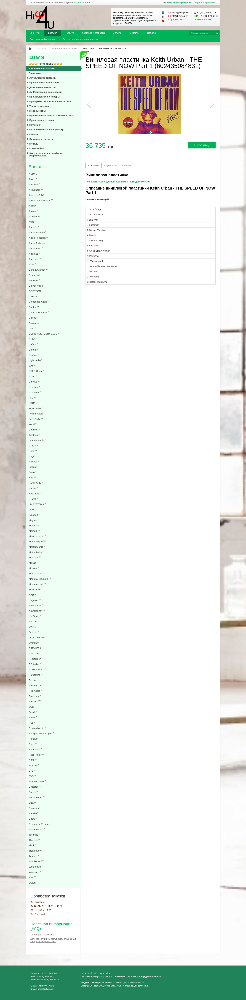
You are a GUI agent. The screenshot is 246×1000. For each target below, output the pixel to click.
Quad (33, 712)
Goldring (34, 435)
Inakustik (34, 467)
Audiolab (34, 253)
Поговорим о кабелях (42, 934)
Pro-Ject (35, 701)
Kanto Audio (36, 483)
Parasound (36, 674)
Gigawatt (34, 429)
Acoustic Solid (37, 195)
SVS (32, 776)
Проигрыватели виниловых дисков (50, 101)
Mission (34, 568)
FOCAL (33, 403)
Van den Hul (36, 861)
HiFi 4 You (34, 33)
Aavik (33, 179)
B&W (32, 264)
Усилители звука (39, 106)
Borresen (34, 280)
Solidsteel (35, 786)
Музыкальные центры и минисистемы (51, 115)
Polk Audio (35, 690)
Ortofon (34, 642)
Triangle (34, 856)
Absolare (34, 184)
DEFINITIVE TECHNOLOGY (44, 333)
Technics (34, 834)
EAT (32, 365)
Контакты (134, 33)
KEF (32, 477)
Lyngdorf (34, 515)
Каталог (52, 33)
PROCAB (35, 653)
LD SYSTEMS (37, 504)
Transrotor (35, 850)
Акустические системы (42, 78)
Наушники (35, 125)
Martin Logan (37, 541)
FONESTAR (36, 408)
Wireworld (35, 872)
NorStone (35, 616)
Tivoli (33, 845)
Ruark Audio (36, 754)
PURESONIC (36, 669)
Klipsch (34, 499)
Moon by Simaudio (40, 579)
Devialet (34, 355)
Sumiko (33, 813)
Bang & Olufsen (38, 269)
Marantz (34, 531)
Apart (32, 205)
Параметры (110, 165)
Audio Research (38, 237)
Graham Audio (37, 440)
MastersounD (37, 547)
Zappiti (33, 882)
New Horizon (37, 610)
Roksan (33, 738)
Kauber (33, 488)
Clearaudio (36, 323)
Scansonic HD (37, 781)
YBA (32, 877)
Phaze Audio (36, 685)
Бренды (36, 166)
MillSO (33, 563)
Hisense (34, 461)
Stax (32, 802)
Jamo (33, 472)
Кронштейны (36, 148)
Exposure (35, 392)
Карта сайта (104, 973)
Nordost (34, 621)
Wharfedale (36, 866)
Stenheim (34, 808)
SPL (32, 770)
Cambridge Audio (39, 301)
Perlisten (34, 680)
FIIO (32, 397)
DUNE (33, 339)
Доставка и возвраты (93, 33)
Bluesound (35, 275)
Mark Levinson (37, 536)
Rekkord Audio (37, 728)
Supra (33, 818)
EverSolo (34, 387)
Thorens (34, 840)
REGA (33, 717)
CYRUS (34, 296)
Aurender (35, 259)
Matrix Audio (36, 552)
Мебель (33, 143)
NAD (32, 595)
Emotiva (34, 381)
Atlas (32, 221)
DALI (32, 328)
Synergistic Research (41, 824)
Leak (32, 509)
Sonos (33, 792)
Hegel (33, 456)
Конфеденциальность (150, 976)
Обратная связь (176, 19)
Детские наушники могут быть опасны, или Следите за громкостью (53, 940)
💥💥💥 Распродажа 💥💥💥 (45, 63)
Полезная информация (42, 39)
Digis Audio (35, 360)
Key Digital (35, 493)
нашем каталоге (82, 2)
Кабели (33, 134)
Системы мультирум (41, 139)
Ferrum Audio (36, 413)
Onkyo (33, 626)
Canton (34, 307)
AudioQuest (36, 248)
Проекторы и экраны (41, 120)
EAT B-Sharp (36, 371)
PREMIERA (36, 648)
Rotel (33, 744)
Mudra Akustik (37, 584)
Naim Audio (36, 605)
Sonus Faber (37, 797)
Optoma (34, 632)
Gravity (33, 445)
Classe (33, 317)
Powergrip (35, 696)
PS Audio (35, 664)
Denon (33, 349)
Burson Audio (36, 285)
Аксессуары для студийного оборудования (45, 154)
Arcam (33, 211)
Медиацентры (37, 110)
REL (32, 722)
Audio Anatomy (37, 232)
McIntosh (35, 557)
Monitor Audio (37, 573)
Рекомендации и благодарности (80, 39)
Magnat (34, 520)
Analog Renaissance (41, 200)
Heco (33, 451)
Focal (33, 424)
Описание (93, 165)
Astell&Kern (36, 216)
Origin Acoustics (38, 637)
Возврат (132, 976)
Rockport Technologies (41, 733)
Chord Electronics (39, 312)
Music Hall (35, 589)
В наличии (35, 73)
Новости (69, 33)
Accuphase (36, 189)
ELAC (33, 376)
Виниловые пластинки (42, 68)
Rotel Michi (35, 749)
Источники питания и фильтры (47, 129)
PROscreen (36, 658)
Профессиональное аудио (44, 82)
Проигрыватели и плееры (44, 96)
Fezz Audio (36, 419)
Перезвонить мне (202, 19)
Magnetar (34, 525)
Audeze (34, 227)
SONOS (34, 765)
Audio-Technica (38, 243)
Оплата (117, 33)
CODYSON (35, 291)
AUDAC (34, 173)
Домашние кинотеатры (42, 87)
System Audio (37, 829)
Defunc (34, 344)
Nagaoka (34, 600)
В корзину (201, 145)
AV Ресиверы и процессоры (45, 92)
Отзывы (151, 33)
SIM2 (33, 760)
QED (32, 706)
